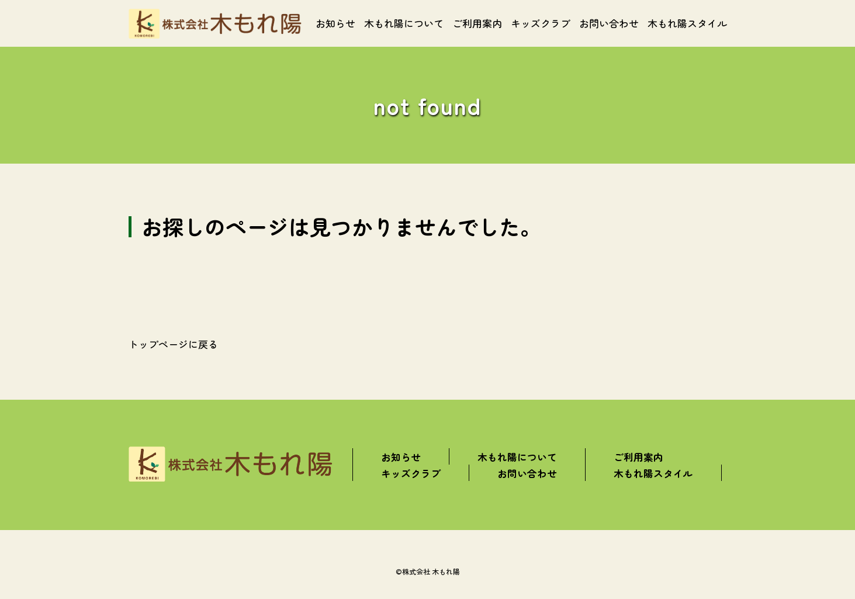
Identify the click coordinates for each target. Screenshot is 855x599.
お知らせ (335, 23)
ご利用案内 (477, 23)
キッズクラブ (540, 23)
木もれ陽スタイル (687, 23)
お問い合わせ (609, 23)
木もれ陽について (404, 23)
